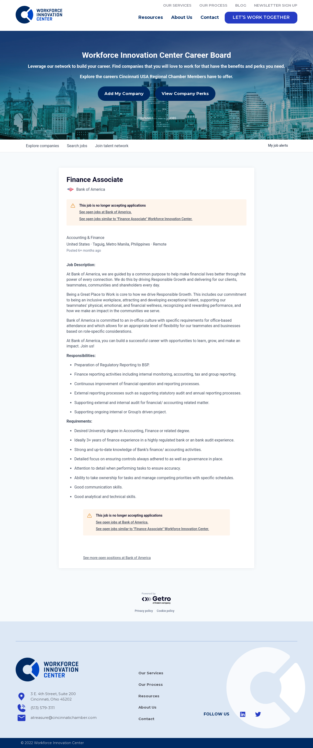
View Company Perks (185, 94)
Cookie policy (165, 611)
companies (42, 146)
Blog (240, 5)
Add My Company (124, 94)
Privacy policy (144, 611)
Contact (210, 18)
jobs (77, 146)
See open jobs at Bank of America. (105, 213)
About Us (183, 18)
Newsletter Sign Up (275, 5)
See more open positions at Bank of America (117, 558)
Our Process (213, 5)
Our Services (177, 5)
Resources (151, 18)
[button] (261, 18)
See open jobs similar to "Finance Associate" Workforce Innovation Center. (135, 220)
